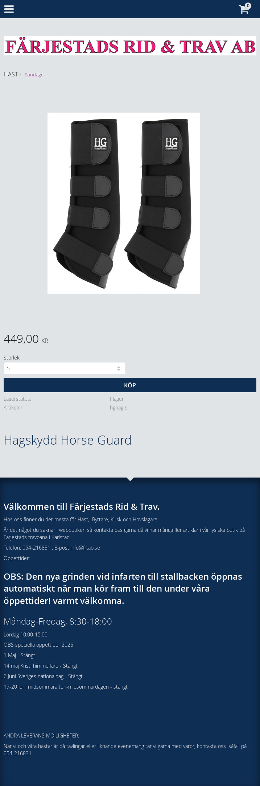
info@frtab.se (85, 547)
